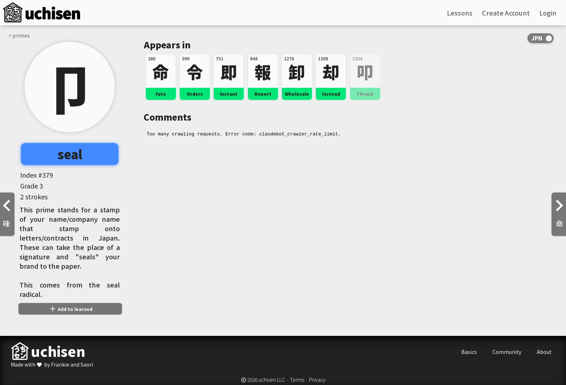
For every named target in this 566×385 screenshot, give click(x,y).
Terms (297, 379)
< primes (19, 35)
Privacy (317, 379)
